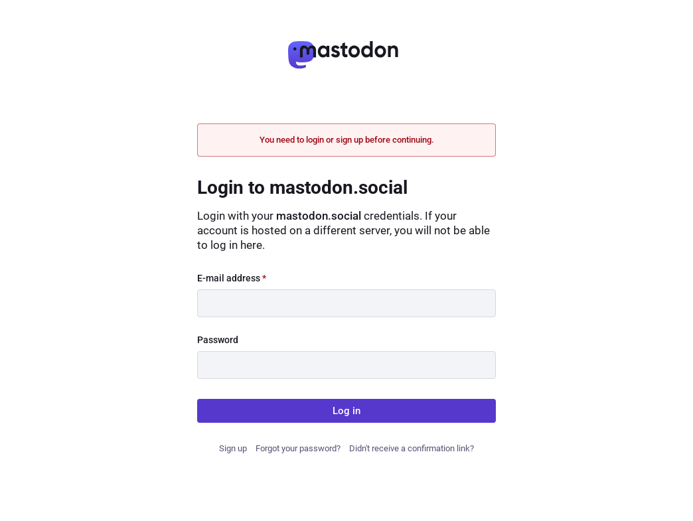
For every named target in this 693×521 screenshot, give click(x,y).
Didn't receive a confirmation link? (411, 448)
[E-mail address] (346, 303)
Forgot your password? (298, 448)
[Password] (346, 365)
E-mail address (231, 278)
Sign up (233, 448)
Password (217, 340)
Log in (346, 411)
